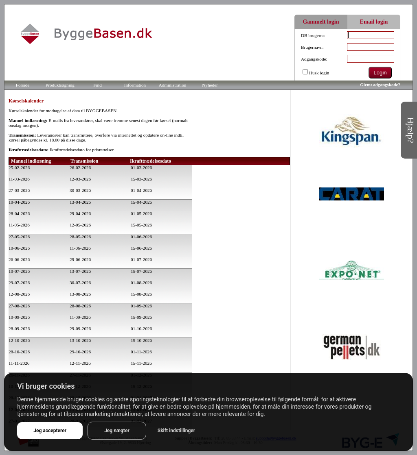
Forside (23, 85)
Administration (173, 85)
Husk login (319, 72)
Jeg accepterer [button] (49, 430)
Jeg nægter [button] (116, 430)
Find (97, 85)
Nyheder (210, 85)
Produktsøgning (60, 85)
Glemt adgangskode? (380, 84)
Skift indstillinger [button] (176, 430)
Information (135, 85)
